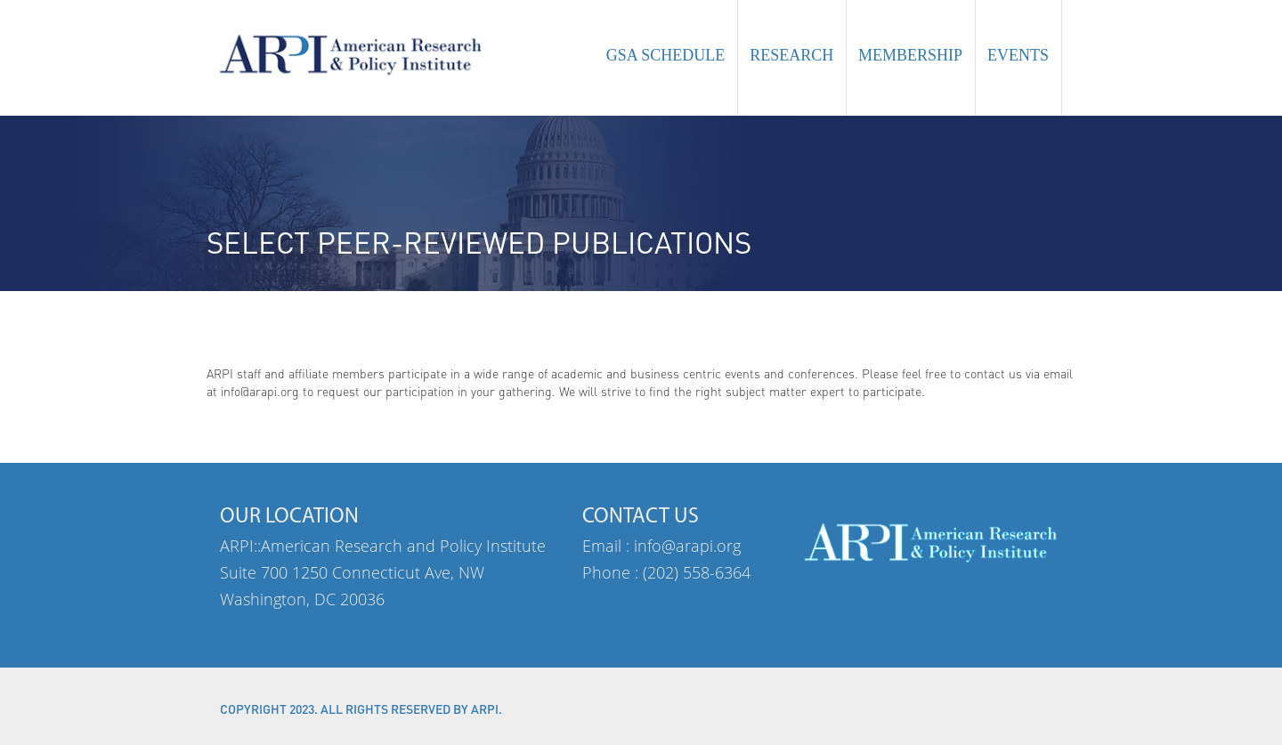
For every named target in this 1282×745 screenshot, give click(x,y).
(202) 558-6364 (697, 572)
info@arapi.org (687, 545)
